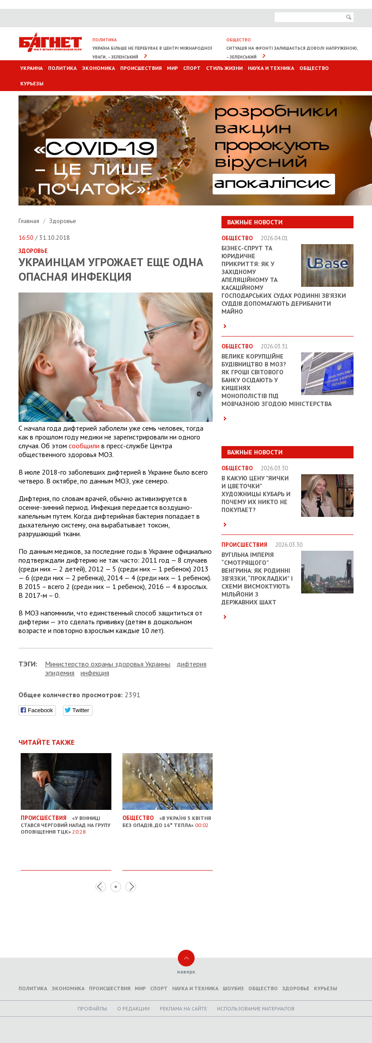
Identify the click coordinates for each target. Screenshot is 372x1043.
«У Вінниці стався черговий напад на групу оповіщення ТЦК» (66, 821)
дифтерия (191, 663)
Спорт (192, 68)
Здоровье (62, 221)
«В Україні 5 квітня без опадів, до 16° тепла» (167, 818)
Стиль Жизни (224, 68)
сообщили (84, 445)
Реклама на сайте (183, 1008)
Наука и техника (271, 68)
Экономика (98, 68)
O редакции (133, 1008)
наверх (186, 971)
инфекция (95, 672)
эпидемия (59, 672)
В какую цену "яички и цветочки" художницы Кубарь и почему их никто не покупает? (256, 494)
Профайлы (92, 1008)
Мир (172, 68)
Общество (314, 68)
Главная (29, 221)
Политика (62, 68)
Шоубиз (233, 988)
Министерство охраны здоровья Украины (107, 663)
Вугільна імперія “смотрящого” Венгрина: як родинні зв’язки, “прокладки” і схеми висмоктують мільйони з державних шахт (257, 578)
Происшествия (141, 68)
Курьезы (32, 83)
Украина (31, 68)
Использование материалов (256, 1008)
